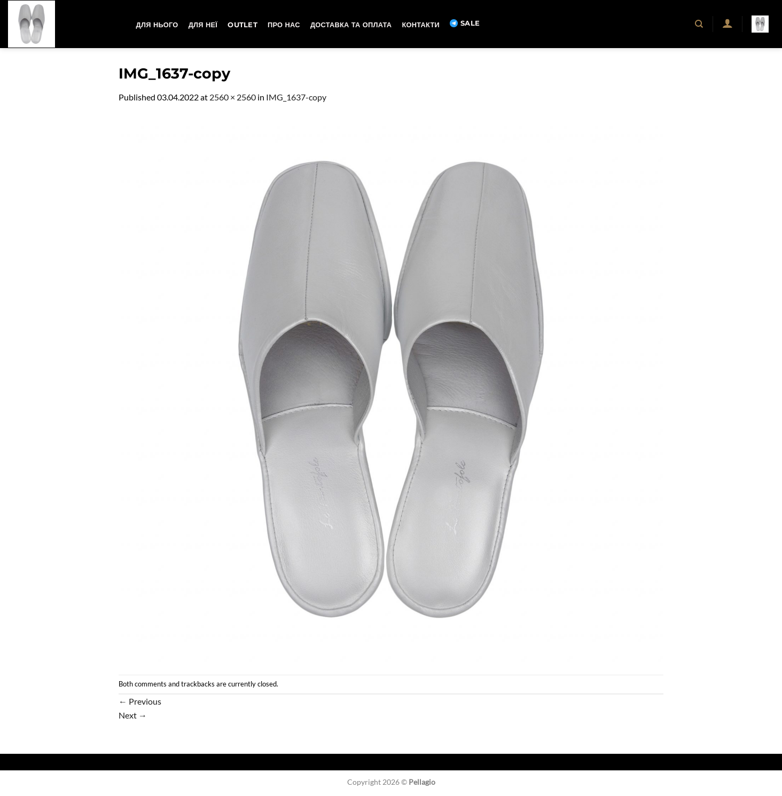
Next (133, 715)
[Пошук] (699, 24)
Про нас (284, 25)
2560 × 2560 (232, 97)
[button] (727, 23)
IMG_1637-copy (296, 97)
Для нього (157, 25)
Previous (140, 701)
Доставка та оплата (351, 25)
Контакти (420, 25)
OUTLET (242, 25)
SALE (465, 23)
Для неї (203, 25)
